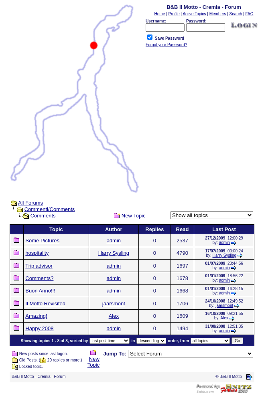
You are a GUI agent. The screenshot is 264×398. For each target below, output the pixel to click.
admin (114, 241)
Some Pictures (42, 241)
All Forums (30, 203)
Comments (43, 216)
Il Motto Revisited (45, 304)
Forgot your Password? (166, 45)
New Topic (134, 216)
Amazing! (36, 316)
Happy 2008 (39, 328)
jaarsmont (113, 304)
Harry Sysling (113, 253)
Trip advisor (38, 266)
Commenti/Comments (49, 209)
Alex (114, 316)
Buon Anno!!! (40, 291)
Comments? (39, 278)
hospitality (37, 253)
